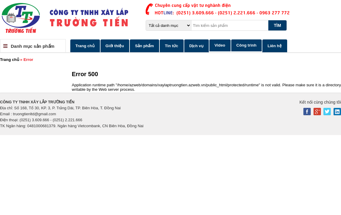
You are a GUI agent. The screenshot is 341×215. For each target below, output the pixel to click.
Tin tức (171, 46)
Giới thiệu (115, 46)
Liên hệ (274, 46)
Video (219, 45)
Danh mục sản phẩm (32, 46)
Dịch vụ (196, 46)
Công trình (246, 45)
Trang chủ (85, 46)
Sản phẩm (144, 46)
